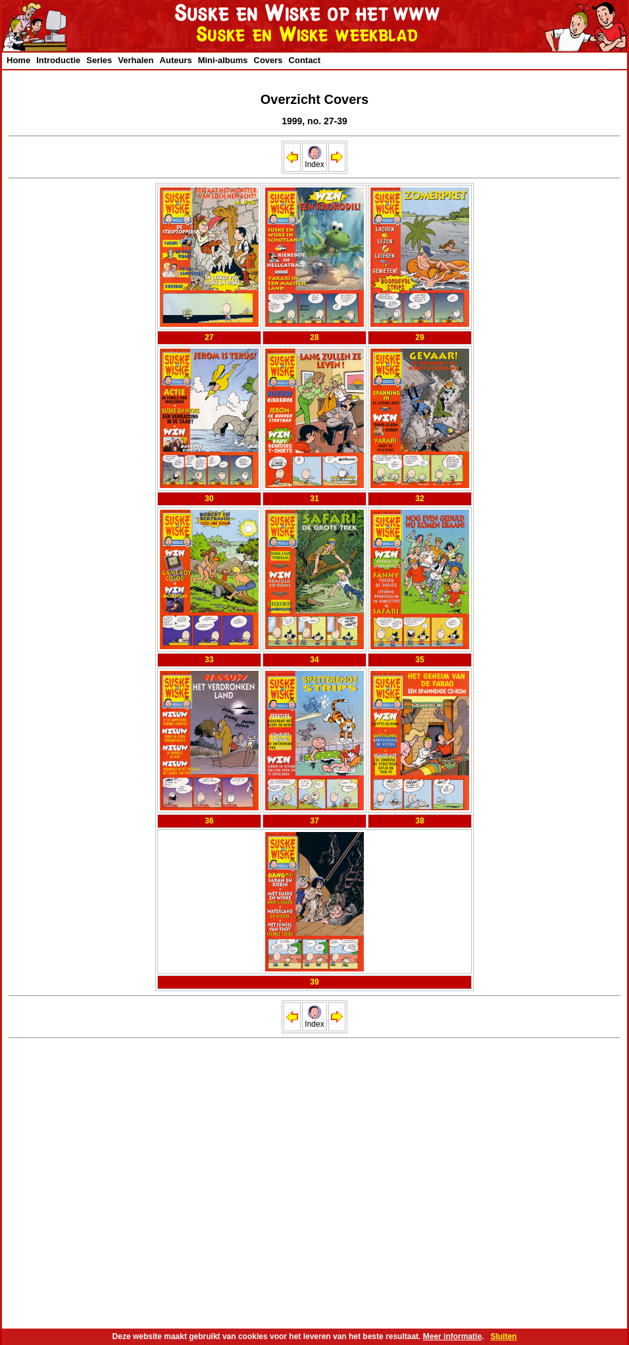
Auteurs (176, 60)
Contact (304, 60)
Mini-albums (223, 60)
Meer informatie (452, 1336)
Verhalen (135, 60)
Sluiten (503, 1336)
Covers (268, 60)
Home (18, 60)
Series (99, 60)
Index (314, 161)
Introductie (58, 60)
